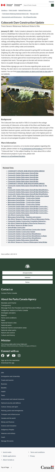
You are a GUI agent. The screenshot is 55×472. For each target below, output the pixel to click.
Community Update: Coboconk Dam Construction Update (27, 229)
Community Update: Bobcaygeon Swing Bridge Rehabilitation (28, 194)
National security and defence (11, 403)
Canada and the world (8, 418)
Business (4, 384)
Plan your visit (34, 14)
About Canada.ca (8, 460)
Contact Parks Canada (9, 293)
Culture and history (8, 335)
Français (51, 1)
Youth (3, 437)
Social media (7, 452)
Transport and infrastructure (10, 414)
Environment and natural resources (12, 399)
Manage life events (7, 441)
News (3, 320)
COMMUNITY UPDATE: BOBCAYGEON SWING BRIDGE (26, 171)
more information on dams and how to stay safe (33, 71)
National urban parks (8, 330)
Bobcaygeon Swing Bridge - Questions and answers (24, 217)
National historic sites (24, 10)
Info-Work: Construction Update (18, 215)
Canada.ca (4, 10)
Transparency (6, 305)
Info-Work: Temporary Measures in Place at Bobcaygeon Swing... (29, 219)
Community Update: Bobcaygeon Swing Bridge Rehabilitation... (28, 190)
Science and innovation (8, 426)
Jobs (2, 372)
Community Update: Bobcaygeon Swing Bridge (23, 173)
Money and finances (7, 422)
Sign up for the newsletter (10, 360)
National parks (6, 325)
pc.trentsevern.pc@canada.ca (32, 149)
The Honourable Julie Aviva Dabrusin (18, 345)
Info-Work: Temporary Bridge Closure (20, 225)
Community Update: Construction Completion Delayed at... (27, 221)
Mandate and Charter (8, 303)
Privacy (32, 456)
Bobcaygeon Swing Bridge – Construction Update (24, 198)
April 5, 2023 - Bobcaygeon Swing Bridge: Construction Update (28, 196)
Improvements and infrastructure (12, 17)
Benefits (4, 388)
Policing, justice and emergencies (12, 410)
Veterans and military (8, 433)
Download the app (7, 363)
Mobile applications (9, 456)
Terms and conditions (9, 318)
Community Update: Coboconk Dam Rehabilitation (24, 234)
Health (3, 391)
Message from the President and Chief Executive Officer (21, 308)
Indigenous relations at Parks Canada (14, 310)
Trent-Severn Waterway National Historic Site (15, 14)
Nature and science (8, 333)
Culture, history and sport (9, 407)
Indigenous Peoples (7, 429)
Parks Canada (13, 10)
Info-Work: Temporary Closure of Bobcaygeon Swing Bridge (27, 242)
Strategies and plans (8, 313)
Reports (4, 315)
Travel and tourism (7, 380)
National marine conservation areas (14, 328)
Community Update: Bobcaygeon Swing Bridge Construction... (28, 206)
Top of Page (6, 467)
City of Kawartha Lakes (29, 17)
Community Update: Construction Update (21, 232)
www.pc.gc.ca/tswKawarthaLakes (13, 156)
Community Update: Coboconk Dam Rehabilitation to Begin (27, 236)
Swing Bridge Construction (16, 227)
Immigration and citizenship (10, 376)
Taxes (3, 395)
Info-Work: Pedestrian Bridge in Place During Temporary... (27, 223)
